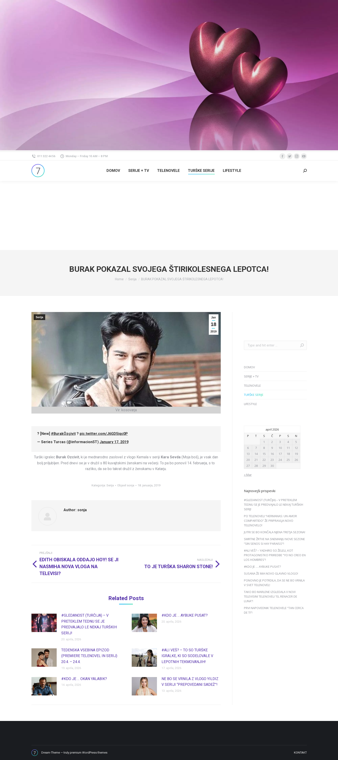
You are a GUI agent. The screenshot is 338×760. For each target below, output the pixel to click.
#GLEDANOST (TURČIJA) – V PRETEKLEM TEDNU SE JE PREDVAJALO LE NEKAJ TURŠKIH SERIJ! (89, 624)
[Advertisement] (169, 215)
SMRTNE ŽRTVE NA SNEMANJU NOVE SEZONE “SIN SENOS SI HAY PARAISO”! (274, 541)
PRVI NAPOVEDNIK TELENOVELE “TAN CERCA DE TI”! (274, 610)
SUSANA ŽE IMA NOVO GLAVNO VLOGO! (271, 573)
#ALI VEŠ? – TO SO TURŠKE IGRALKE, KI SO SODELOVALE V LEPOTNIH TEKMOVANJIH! (187, 656)
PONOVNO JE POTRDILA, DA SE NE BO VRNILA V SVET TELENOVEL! (274, 582)
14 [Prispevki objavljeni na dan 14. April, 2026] (256, 454)
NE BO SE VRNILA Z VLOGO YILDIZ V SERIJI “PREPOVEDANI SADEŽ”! (190, 682)
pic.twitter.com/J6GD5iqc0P (104, 433)
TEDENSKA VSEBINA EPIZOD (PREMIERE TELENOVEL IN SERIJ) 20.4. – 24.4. (89, 656)
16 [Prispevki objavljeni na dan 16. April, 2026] (272, 454)
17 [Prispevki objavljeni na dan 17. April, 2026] (280, 454)
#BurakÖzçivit (63, 433)
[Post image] (44, 623)
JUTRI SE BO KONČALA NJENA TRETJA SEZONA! (274, 532)
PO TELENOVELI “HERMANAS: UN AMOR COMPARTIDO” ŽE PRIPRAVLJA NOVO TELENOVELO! (270, 520)
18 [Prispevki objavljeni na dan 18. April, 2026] (288, 454)
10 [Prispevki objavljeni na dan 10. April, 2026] (280, 448)
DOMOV (249, 367)
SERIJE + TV (251, 376)
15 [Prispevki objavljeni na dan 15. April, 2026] (264, 454)
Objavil (125, 485)
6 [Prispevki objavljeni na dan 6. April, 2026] (248, 448)
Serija (39, 317)
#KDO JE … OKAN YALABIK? (84, 679)
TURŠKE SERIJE (253, 395)
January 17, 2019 (114, 442)
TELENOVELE (252, 385)
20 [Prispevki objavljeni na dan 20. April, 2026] (248, 460)
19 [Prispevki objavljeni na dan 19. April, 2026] (296, 454)
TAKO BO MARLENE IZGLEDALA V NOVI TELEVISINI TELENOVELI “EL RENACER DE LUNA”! (270, 596)
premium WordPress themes (88, 752)
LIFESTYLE (250, 404)
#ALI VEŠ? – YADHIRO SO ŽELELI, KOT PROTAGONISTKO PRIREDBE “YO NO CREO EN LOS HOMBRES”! (275, 555)
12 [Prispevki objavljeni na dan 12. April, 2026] (296, 448)
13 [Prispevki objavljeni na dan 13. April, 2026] (248, 454)
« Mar (248, 475)
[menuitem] (113, 170)
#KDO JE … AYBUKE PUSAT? (185, 615)
